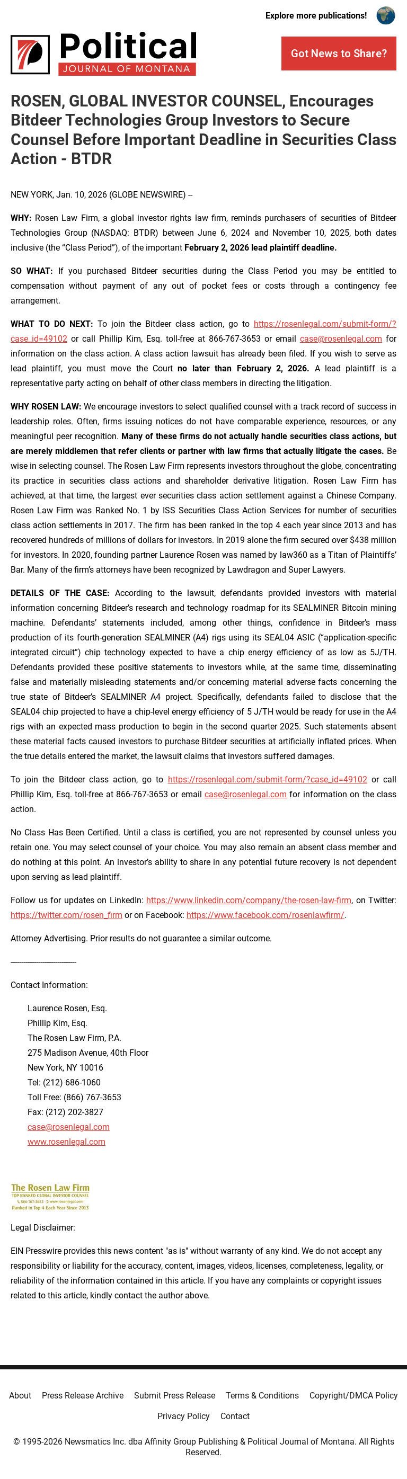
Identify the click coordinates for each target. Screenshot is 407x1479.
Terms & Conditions (262, 1396)
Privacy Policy (183, 1416)
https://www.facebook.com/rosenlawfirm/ (265, 915)
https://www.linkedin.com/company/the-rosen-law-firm (248, 900)
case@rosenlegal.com (341, 339)
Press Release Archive (82, 1396)
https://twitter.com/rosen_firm (66, 915)
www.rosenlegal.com (66, 1142)
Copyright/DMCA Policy (353, 1396)
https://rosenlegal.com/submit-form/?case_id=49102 (267, 779)
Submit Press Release (174, 1396)
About (20, 1396)
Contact (235, 1416)
